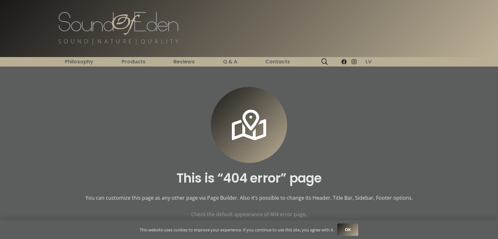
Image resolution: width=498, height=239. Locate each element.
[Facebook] (344, 62)
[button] (325, 62)
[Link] (118, 28)
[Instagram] (354, 62)
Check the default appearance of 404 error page (248, 214)
